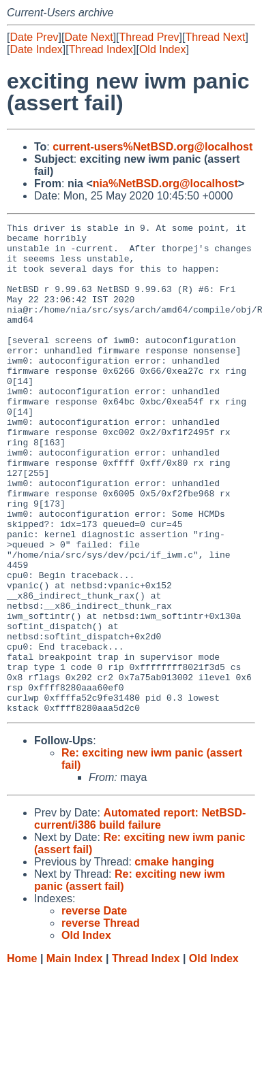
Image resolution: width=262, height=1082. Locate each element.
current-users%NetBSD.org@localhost (152, 147)
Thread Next (215, 37)
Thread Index (101, 49)
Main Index (74, 1056)
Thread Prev (149, 37)
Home (22, 1056)
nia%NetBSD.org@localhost (165, 183)
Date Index (36, 49)
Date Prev (34, 37)
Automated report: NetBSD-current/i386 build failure (140, 917)
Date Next (88, 37)
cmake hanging (174, 960)
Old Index (162, 49)
